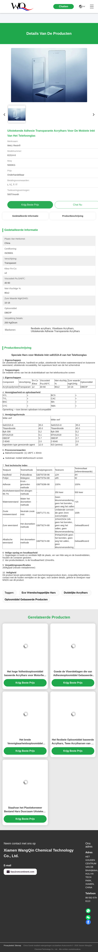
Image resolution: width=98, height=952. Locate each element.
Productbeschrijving (72, 216)
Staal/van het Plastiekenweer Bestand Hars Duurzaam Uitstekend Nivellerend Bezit (25, 809)
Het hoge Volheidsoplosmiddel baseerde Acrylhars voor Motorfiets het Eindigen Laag (25, 673)
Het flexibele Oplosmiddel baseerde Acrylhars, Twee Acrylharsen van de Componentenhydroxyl (73, 741)
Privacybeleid (9, 945)
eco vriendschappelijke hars (39, 592)
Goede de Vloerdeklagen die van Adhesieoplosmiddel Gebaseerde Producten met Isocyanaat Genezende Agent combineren (73, 673)
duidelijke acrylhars (76, 592)
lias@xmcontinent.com (20, 871)
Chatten (63, 6)
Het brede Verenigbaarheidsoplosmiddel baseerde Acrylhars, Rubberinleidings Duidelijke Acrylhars (25, 741)
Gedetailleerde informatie (25, 216)
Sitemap (18, 945)
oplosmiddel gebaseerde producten (26, 599)
